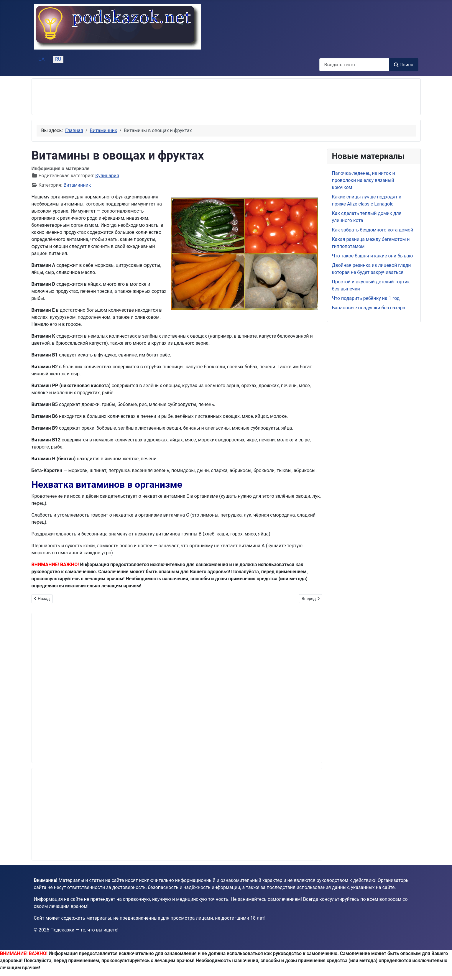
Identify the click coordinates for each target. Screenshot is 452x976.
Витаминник (77, 185)
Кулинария (107, 175)
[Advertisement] (144, 96)
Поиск (403, 65)
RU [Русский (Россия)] (58, 59)
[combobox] (354, 64)
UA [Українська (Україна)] (42, 59)
